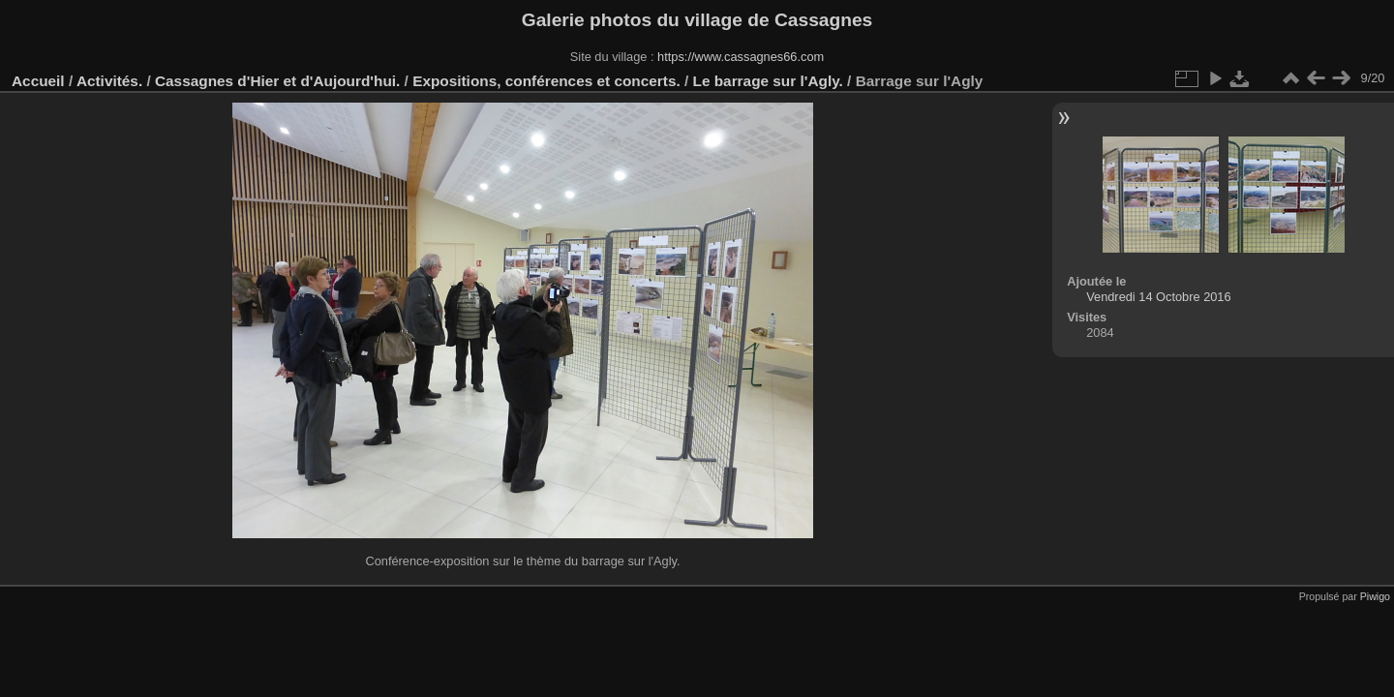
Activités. (109, 81)
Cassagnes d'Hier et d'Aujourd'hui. (277, 81)
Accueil (38, 81)
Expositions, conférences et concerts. (546, 81)
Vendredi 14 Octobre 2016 (1158, 296)
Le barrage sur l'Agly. (768, 81)
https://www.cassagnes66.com (740, 56)
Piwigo (1375, 596)
